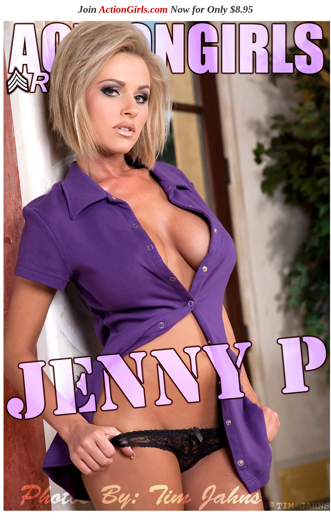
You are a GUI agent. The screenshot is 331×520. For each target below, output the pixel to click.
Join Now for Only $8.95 (165, 9)
